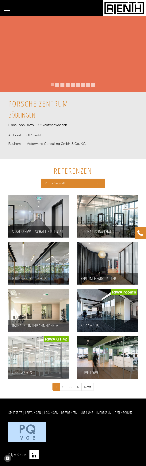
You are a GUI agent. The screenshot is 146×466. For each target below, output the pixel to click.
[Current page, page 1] (56, 387)
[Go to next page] (87, 387)
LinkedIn (34, 454)
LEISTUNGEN (33, 412)
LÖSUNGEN (51, 412)
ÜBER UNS (86, 412)
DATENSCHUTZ (124, 412)
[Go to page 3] (70, 387)
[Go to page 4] (78, 387)
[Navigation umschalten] (7, 8)
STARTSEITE (15, 412)
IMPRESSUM (104, 412)
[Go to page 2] (63, 387)
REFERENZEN (69, 412)
